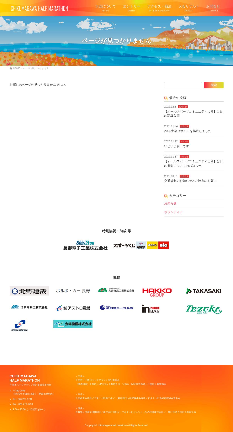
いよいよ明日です (176, 146)
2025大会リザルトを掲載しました (187, 130)
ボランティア (173, 211)
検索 (214, 85)
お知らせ (183, 107)
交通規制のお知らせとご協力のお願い (190, 180)
